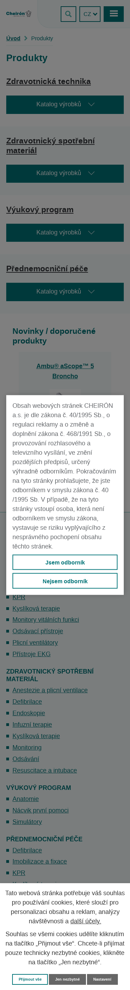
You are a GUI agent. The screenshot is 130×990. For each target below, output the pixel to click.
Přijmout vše (30, 979)
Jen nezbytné (67, 979)
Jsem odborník (65, 562)
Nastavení (102, 979)
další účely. (85, 921)
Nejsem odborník (65, 581)
